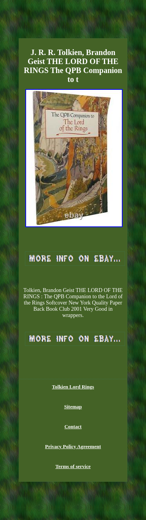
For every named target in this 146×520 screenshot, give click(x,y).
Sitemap (73, 407)
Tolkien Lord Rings (73, 387)
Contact (72, 426)
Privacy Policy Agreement (73, 446)
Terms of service (73, 466)
